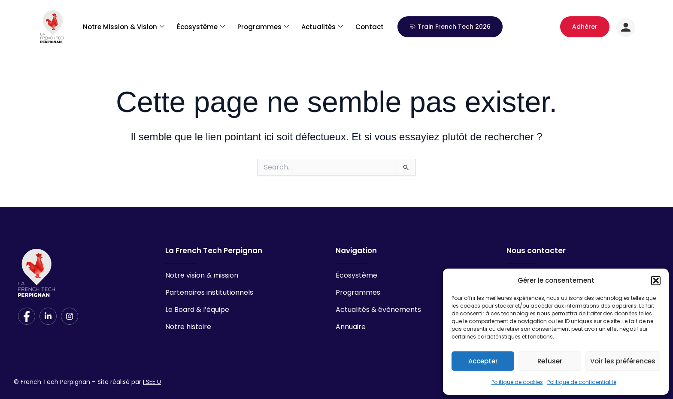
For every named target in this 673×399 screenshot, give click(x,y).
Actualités (322, 25)
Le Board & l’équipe (197, 309)
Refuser (549, 361)
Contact (369, 25)
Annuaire (351, 327)
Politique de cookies (517, 382)
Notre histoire (188, 327)
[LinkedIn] (48, 316)
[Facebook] (26, 316)
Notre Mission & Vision (123, 25)
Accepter (483, 361)
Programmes (263, 25)
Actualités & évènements (378, 309)
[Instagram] (69, 316)
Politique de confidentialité (581, 382)
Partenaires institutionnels (209, 292)
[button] (656, 280)
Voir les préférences (622, 361)
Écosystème (201, 25)
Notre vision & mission (201, 275)
